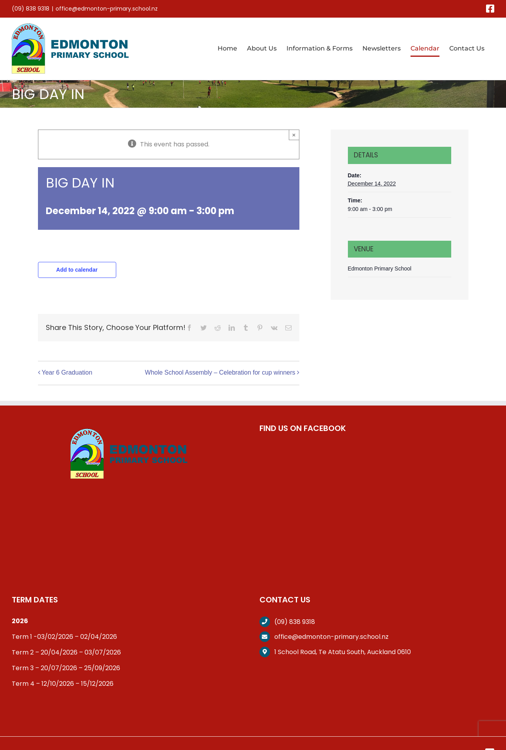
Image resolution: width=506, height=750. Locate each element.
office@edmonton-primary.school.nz (107, 9)
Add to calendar (77, 270)
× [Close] (294, 135)
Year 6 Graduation (67, 372)
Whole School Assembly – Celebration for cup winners (220, 372)
